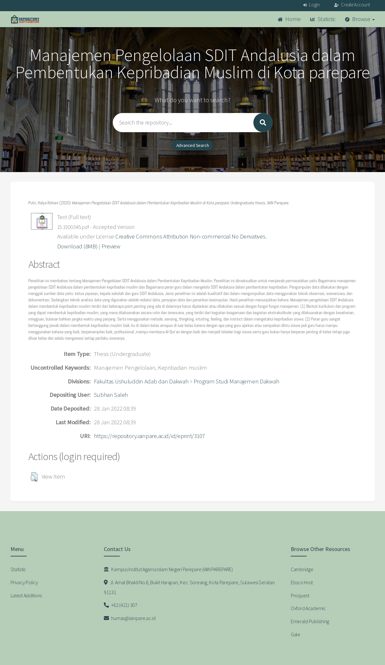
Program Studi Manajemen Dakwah (236, 381)
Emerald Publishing (310, 621)
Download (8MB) (77, 246)
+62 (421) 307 (120, 605)
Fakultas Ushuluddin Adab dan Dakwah (141, 381)
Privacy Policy (24, 582)
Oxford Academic (308, 608)
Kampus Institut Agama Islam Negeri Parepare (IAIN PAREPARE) (168, 569)
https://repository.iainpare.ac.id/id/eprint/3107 (149, 436)
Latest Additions (26, 595)
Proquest (300, 595)
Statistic (322, 19)
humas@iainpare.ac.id (130, 618)
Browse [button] (360, 19)
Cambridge (302, 569)
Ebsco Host (302, 582)
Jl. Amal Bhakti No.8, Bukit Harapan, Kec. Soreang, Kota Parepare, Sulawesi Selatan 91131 (189, 587)
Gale (295, 634)
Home (289, 19)
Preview (111, 246)
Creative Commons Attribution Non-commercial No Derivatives (190, 236)
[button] (34, 477)
